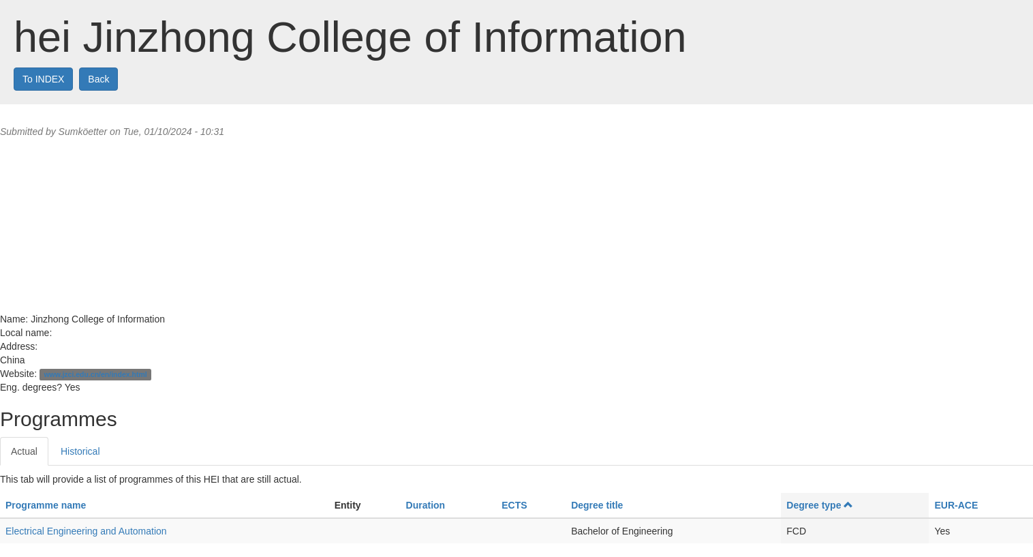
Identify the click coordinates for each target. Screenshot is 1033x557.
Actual (24, 451)
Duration (426, 505)
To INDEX (43, 79)
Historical (80, 451)
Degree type (819, 505)
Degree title (597, 505)
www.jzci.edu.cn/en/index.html (95, 374)
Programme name (45, 505)
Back (98, 79)
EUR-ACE (956, 505)
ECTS (514, 505)
